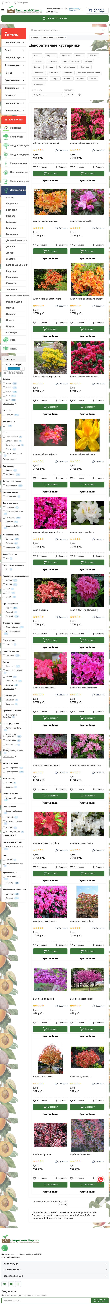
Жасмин (49, 67)
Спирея (93, 78)
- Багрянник (10, 203)
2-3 (7, 569)
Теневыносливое (11, 632)
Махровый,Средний (12, 822)
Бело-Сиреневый (13, 445)
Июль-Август (11, 745)
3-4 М (9, 593)
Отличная (11, 507)
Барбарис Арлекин (42, 1154)
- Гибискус (9, 222)
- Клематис (10, 283)
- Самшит (9, 314)
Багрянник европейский (81, 999)
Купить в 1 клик (50, 180)
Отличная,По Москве (13, 513)
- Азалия (8, 197)
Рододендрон (40, 78)
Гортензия (52, 61)
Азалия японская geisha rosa (83, 688)
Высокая (11, 539)
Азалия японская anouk (44, 688)
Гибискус (93, 55)
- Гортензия (10, 234)
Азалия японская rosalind (45, 921)
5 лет (9, 396)
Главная (34, 37)
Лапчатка (68, 73)
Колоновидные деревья (15, 65)
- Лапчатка (10, 289)
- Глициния (9, 228)
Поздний (10, 612)
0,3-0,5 (9, 597)
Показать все (10, 404)
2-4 (7, 558)
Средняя (10, 522)
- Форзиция (10, 332)
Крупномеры (15, 88)
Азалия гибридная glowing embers (86, 299)
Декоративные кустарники (15, 80)
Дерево (10, 470)
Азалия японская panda (81, 843)
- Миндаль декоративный (14, 295)
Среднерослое (13, 772)
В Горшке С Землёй (12, 799)
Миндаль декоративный (89, 73)
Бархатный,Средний (12, 812)
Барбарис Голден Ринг (80, 1154)
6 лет (9, 400)
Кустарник (11, 474)
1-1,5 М (10, 584)
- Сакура (8, 308)
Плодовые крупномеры (15, 103)
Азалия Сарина (40, 610)
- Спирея (8, 326)
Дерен (37, 67)
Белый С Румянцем (12, 454)
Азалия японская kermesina (46, 765)
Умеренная (11, 547)
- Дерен (8, 252)
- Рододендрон (12, 301)
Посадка (11, 415)
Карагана (85, 67)
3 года (10, 387)
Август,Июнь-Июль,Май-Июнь (12, 735)
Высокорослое (13, 768)
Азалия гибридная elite (81, 221)
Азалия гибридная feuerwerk (47, 299)
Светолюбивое (13, 627)
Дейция (88, 61)
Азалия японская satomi (81, 921)
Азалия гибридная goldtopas (46, 376)
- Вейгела (9, 216)
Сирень (80, 78)
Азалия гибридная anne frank (84, 143)
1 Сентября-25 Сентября (10, 716)
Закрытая (11, 655)
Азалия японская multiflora (46, 843)
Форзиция (38, 84)
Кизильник (38, 73)
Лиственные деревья (15, 110)
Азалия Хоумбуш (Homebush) (84, 610)
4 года (10, 392)
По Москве (12, 518)
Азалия (37, 55)
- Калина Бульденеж (14, 265)
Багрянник (51, 55)
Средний (11, 616)
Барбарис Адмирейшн (80, 1076)
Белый (9, 449)
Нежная (9, 644)
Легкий (10, 677)
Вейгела (79, 55)
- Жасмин (9, 259)
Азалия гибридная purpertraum (48, 532)
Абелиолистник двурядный (46, 143)
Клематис (53, 73)
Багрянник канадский (43, 999)
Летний (10, 608)
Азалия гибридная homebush (84, 376)
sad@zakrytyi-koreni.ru (75, 9)
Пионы (15, 73)
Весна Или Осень (11, 878)
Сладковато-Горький (13, 865)
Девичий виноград (71, 61)
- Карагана (9, 271)
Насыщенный (12, 681)
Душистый (11, 666)
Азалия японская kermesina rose (85, 765)
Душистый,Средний (12, 671)
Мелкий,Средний (13, 832)
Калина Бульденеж (67, 67)
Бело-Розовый (12, 441)
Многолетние (13, 485)
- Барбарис (10, 209)
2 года (10, 383)
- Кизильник (10, 277)
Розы (15, 50)
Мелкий (9, 783)
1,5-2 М (10, 580)
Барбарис (66, 55)
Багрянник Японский (43, 1076)
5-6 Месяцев (11, 496)
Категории (13, 119)
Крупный (10, 817)
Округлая (10, 704)
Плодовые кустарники (15, 57)
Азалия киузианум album (82, 532)
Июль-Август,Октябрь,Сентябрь (13, 751)
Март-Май (11, 883)
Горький (9, 860)
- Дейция (9, 246)
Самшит (67, 78)
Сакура (55, 78)
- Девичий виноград (14, 240)
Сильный (10, 685)
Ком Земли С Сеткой (13, 848)
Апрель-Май (12, 740)
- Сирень (8, 320)
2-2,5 (8, 589)
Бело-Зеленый (12, 437)
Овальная (10, 700)
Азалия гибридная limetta (82, 454)
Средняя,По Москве (12, 527)
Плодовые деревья (15, 42)
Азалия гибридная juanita (45, 454)
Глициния (38, 61)
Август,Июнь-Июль (12, 729)
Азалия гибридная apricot (45, 221)
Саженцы (9, 95)
